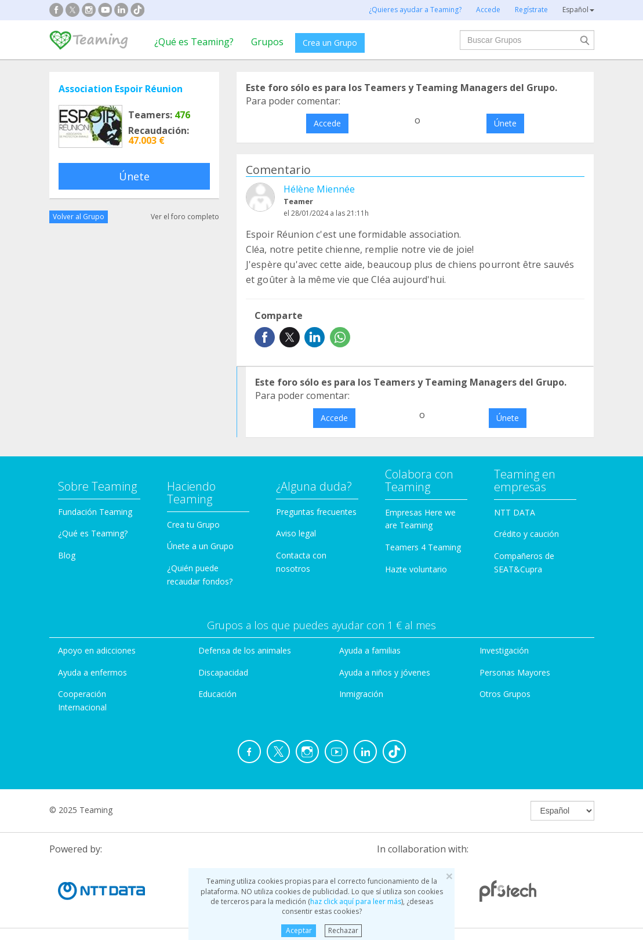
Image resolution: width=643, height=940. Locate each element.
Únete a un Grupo (200, 545)
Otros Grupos (505, 693)
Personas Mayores (514, 672)
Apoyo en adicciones (97, 650)
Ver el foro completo (185, 217)
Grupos (267, 41)
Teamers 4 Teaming (423, 547)
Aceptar (299, 930)
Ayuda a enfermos (92, 672)
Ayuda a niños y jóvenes (384, 672)
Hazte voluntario (416, 569)
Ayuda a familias (370, 650)
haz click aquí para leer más (355, 901)
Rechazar (343, 930)
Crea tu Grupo (193, 524)
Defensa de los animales (244, 650)
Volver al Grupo (78, 217)
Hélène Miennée (319, 189)
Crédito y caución (526, 533)
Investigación (504, 650)
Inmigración (361, 693)
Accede (327, 123)
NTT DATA (514, 512)
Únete (134, 176)
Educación (217, 693)
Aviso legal (296, 533)
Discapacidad (223, 672)
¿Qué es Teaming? (194, 41)
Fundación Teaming (95, 511)
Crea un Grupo (330, 42)
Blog (66, 555)
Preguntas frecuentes (316, 511)
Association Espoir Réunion (121, 88)
